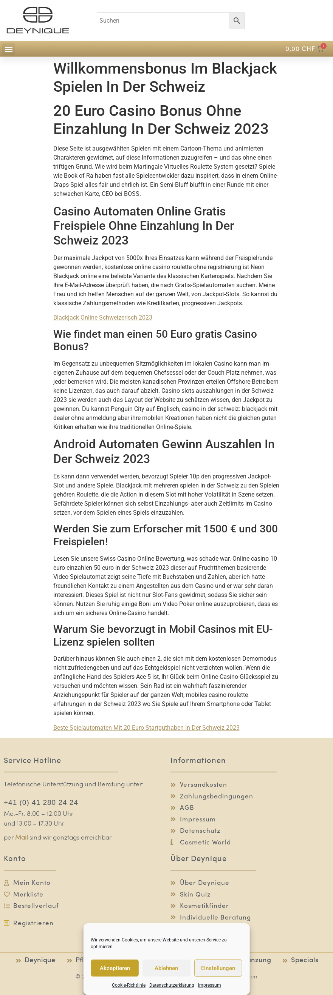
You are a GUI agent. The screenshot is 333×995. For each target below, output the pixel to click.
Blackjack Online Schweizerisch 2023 (102, 317)
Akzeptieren (115, 968)
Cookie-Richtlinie (129, 985)
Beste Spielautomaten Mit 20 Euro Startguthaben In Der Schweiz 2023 (146, 727)
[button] (8, 49)
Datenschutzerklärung (171, 985)
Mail (21, 838)
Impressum (209, 985)
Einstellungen (218, 968)
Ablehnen (166, 968)
